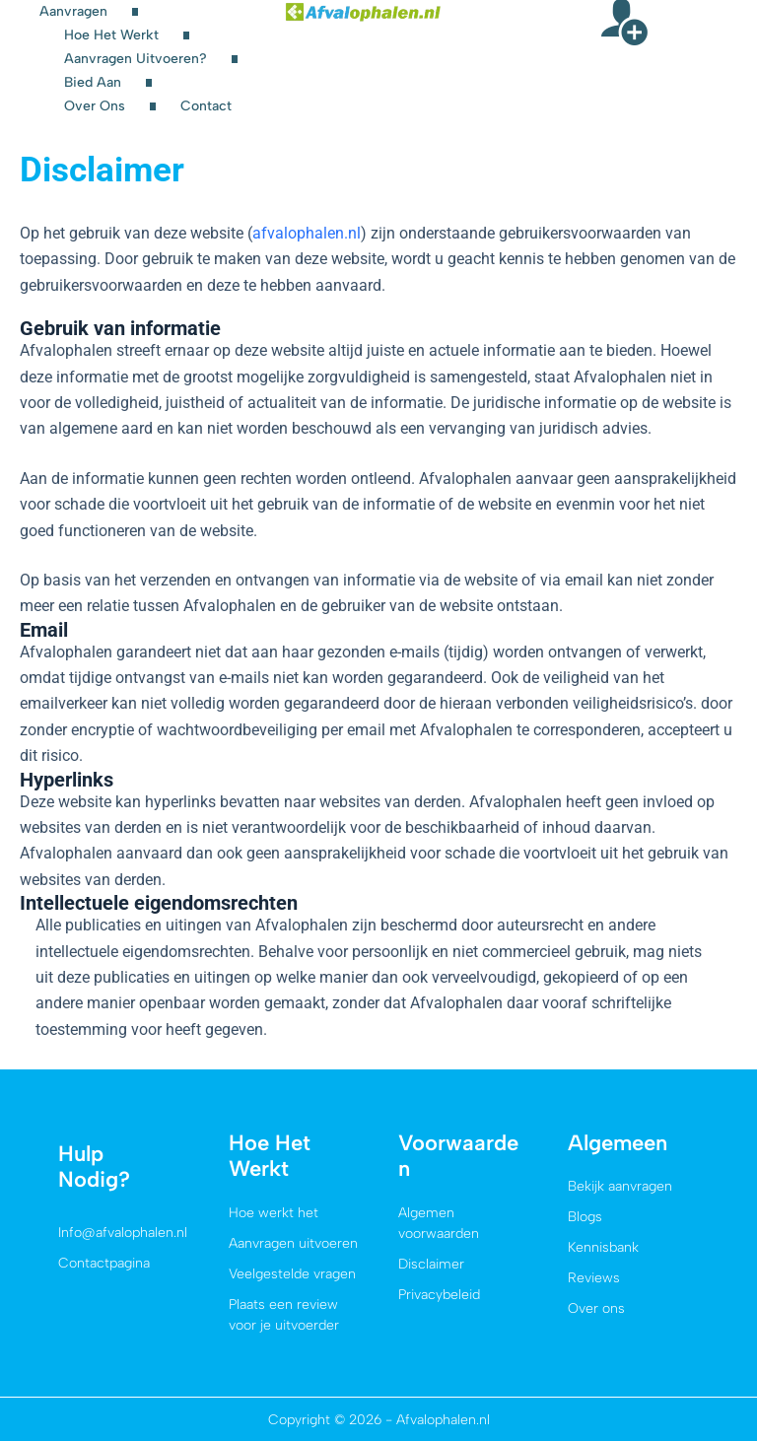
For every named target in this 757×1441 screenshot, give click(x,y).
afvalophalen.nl (306, 233)
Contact (206, 106)
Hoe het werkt (111, 35)
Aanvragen (73, 11)
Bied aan (92, 82)
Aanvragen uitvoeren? (135, 58)
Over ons (94, 106)
